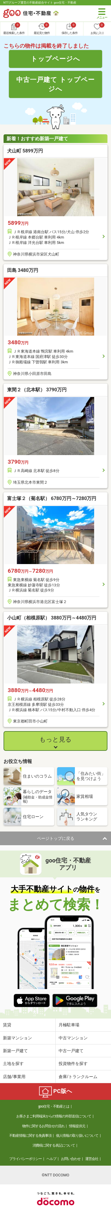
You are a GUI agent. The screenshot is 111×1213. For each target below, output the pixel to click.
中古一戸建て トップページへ (55, 84)
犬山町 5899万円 (25, 151)
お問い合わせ (71, 1159)
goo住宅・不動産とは (53, 1106)
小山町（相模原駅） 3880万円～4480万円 (51, 618)
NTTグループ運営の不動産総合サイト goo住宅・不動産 (39, 2)
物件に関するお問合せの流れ (43, 1126)
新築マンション (17, 1038)
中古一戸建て (71, 1050)
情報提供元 (77, 1126)
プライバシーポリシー (25, 1159)
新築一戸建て (15, 1050)
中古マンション (73, 1038)
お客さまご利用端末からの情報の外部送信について (53, 1116)
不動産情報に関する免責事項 (30, 1135)
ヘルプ (51, 1159)
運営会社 (91, 1159)
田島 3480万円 (22, 270)
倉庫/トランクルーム (78, 1076)
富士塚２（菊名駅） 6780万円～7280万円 (51, 498)
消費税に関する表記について (54, 1145)
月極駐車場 (69, 1024)
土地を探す (13, 1063)
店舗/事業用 (14, 1076)
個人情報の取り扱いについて (77, 1135)
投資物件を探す (73, 1063)
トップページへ (55, 59)
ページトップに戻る (55, 838)
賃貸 (7, 1024)
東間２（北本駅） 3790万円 (37, 390)
